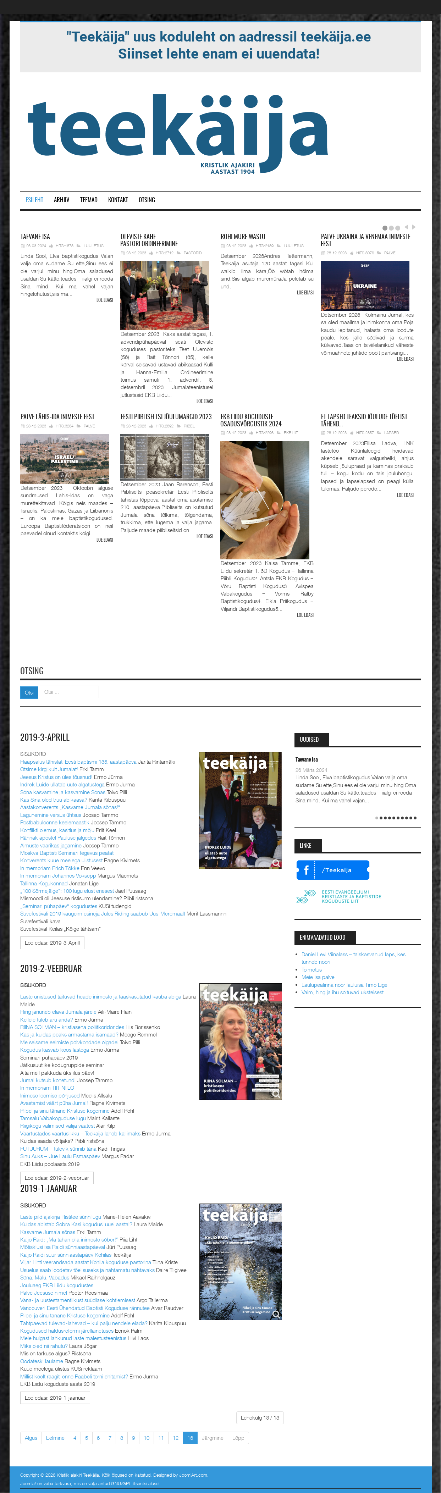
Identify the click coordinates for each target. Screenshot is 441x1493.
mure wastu (243, 237)
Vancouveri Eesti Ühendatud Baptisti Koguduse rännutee (85, 1306)
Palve (390, 252)
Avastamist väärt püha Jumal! (54, 1102)
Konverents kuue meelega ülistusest (61, 859)
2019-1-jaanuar (49, 1187)
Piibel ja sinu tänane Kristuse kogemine (65, 1109)
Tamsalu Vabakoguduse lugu (53, 1116)
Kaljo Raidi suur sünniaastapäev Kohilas (65, 1253)
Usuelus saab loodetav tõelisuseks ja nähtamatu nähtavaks (87, 1268)
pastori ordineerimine (149, 241)
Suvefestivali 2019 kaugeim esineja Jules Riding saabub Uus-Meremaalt (102, 912)
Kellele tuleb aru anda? (46, 1018)
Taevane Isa (307, 759)
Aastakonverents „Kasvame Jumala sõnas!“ (70, 806)
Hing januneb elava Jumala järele (58, 1010)
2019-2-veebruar (52, 967)
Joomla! (28, 1482)
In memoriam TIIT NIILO (47, 1086)
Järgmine (213, 1436)
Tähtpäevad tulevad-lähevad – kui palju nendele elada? (84, 1321)
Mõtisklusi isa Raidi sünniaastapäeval (62, 1246)
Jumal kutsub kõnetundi (48, 1078)
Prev (406, 227)
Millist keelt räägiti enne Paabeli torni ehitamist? (74, 1375)
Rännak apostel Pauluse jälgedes (58, 836)
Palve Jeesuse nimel (43, 1291)
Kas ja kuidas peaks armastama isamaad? (69, 1033)
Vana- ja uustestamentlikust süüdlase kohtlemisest (77, 1298)
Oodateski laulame (41, 1359)
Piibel (189, 425)
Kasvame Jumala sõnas (47, 1230)
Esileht (34, 200)
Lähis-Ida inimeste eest (57, 417)
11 (161, 1436)
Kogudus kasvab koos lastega (54, 1048)
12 (175, 1436)
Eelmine (55, 1436)
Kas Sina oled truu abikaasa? (53, 798)
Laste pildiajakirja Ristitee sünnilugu (60, 1215)
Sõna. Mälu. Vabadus (44, 1276)
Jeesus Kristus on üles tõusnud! (56, 775)
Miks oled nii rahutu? (44, 1344)
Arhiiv (62, 200)
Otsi (29, 691)
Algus (31, 1436)
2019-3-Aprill (45, 736)
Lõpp (238, 1436)
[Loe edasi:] (52, 941)
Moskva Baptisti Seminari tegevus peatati (67, 851)
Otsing (147, 200)
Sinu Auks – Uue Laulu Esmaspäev (60, 1155)
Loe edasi (105, 300)
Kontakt (118, 200)
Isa (35, 237)
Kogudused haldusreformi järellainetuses (67, 1329)
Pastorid (193, 252)
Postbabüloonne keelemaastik (54, 821)
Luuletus (94, 245)
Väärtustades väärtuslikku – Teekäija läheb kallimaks (80, 1132)
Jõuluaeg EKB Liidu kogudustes (56, 1284)
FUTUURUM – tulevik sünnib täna (58, 1147)
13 (190, 1436)
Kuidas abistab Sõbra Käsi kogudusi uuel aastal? (76, 1223)
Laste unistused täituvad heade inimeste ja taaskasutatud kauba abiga (100, 995)
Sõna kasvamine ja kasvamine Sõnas (62, 790)
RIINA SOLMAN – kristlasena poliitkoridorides (72, 1025)
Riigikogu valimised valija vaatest (57, 1124)
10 (146, 1436)
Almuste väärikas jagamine (51, 844)
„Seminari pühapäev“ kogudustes (58, 905)
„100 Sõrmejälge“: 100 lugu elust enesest (67, 889)
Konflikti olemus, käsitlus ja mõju (57, 828)
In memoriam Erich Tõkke (49, 866)
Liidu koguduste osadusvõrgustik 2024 (251, 420)
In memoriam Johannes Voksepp (58, 874)
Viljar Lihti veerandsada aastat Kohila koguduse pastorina (85, 1260)
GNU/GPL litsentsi (129, 1482)
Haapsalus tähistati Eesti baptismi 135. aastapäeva (78, 760)
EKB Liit (291, 432)
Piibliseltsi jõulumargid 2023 (166, 417)
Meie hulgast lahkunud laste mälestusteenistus (73, 1337)
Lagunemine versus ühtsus (50, 814)
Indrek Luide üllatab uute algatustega (62, 783)
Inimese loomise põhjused (50, 1094)
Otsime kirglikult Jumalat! (49, 768)
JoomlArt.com (193, 1473)
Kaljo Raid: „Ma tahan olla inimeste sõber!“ (69, 1238)
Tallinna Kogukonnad (44, 882)
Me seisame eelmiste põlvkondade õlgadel (69, 1041)
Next (413, 227)
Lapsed (391, 432)
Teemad (89, 200)
